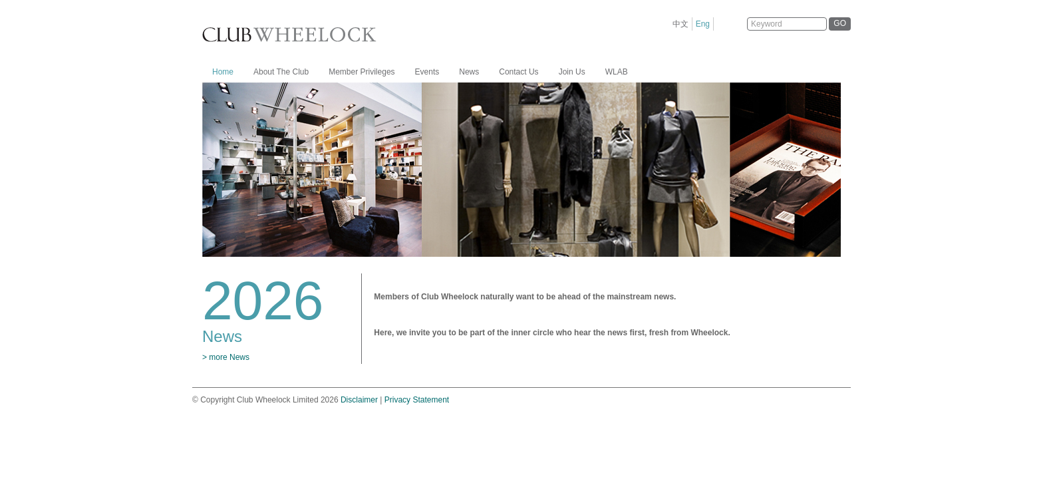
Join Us (572, 72)
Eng (703, 24)
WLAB (616, 72)
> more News (225, 357)
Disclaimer (359, 399)
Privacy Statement (416, 399)
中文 (680, 24)
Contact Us (518, 72)
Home (222, 72)
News (469, 72)
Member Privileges (361, 72)
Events (427, 72)
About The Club (281, 72)
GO (839, 23)
